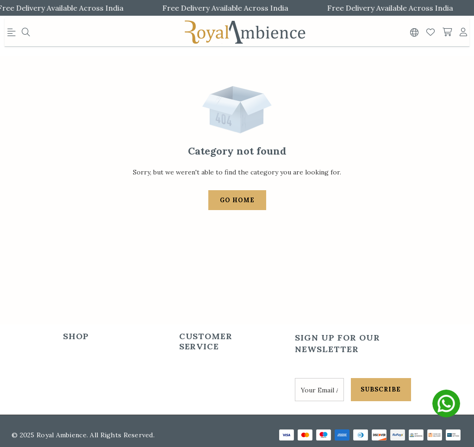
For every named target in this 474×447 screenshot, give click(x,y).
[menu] (13, 34)
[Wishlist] (430, 32)
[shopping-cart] (447, 32)
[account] (463, 32)
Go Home (237, 200)
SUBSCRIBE (381, 389)
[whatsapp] (446, 403)
